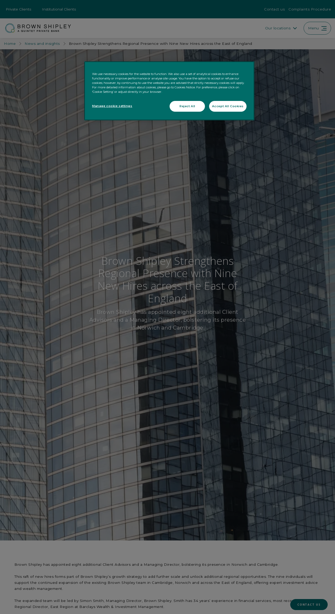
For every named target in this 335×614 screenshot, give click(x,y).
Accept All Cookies (228, 106)
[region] (169, 90)
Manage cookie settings (112, 106)
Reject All (187, 106)
